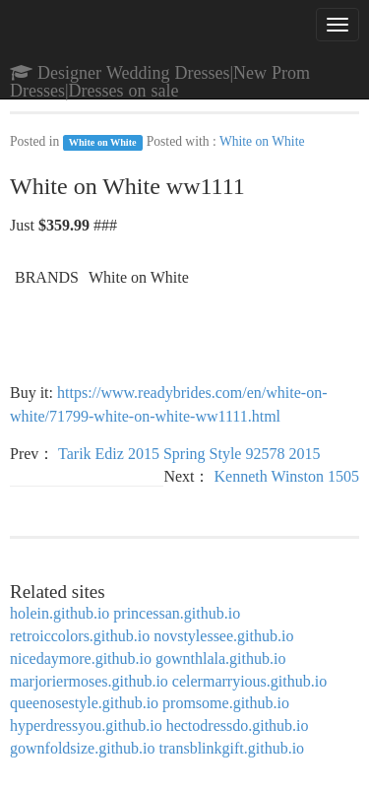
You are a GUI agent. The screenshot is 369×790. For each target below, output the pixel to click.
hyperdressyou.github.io (86, 725)
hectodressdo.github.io (237, 725)
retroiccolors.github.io (80, 635)
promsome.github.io (225, 702)
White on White (103, 142)
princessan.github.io (176, 613)
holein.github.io (59, 613)
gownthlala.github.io (220, 658)
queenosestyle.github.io (84, 702)
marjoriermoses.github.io (89, 681)
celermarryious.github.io (249, 681)
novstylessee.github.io (223, 635)
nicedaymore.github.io (81, 658)
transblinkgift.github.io (232, 748)
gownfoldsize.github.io (82, 748)
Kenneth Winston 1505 (287, 476)
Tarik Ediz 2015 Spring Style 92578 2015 (189, 453)
